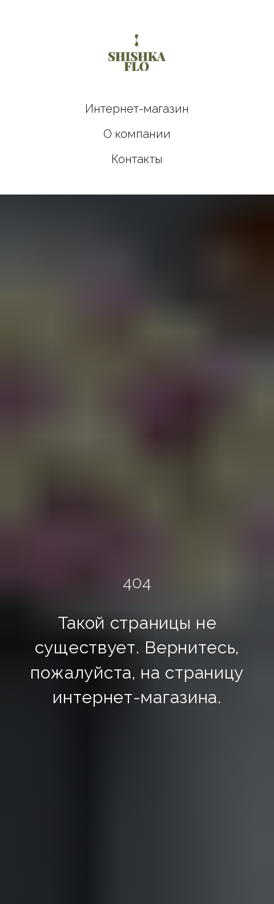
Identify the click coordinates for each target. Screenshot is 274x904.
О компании (137, 134)
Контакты (137, 159)
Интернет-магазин (137, 109)
